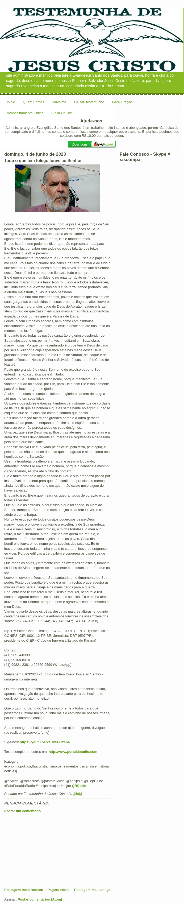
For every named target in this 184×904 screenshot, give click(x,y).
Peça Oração (122, 102)
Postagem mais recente (23, 890)
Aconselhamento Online (25, 113)
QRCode (79, 786)
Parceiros (59, 102)
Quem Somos (33, 102)
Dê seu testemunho (89, 102)
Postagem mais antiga (92, 890)
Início (11, 102)
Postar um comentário (22, 811)
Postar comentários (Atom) (40, 899)
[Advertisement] (44, 850)
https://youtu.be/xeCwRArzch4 (45, 742)
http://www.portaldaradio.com (73, 752)
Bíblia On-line (61, 113)
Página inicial (58, 890)
